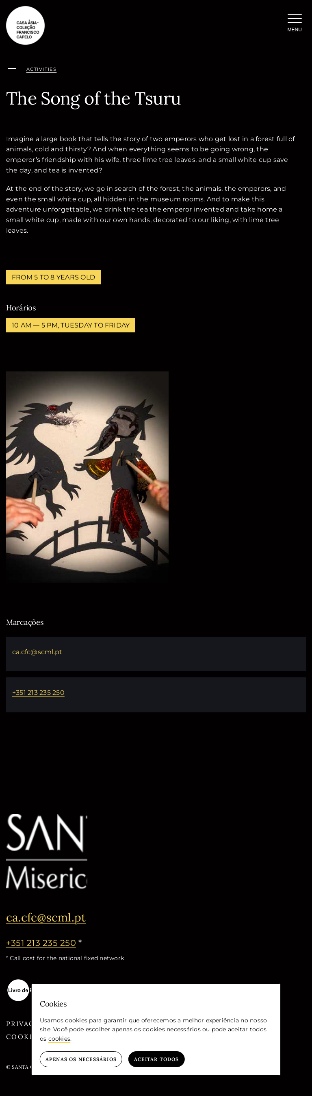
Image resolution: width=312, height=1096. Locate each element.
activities (41, 69)
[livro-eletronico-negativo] (34, 981)
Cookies (24, 1037)
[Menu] (295, 24)
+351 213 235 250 (38, 692)
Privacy (22, 1024)
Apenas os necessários (81, 1059)
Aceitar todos (156, 1059)
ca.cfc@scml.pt (37, 652)
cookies (59, 1038)
